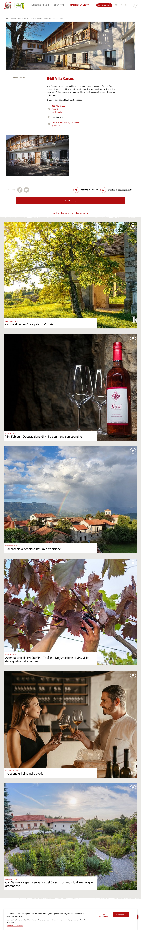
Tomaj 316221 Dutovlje (58, 109)
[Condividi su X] (26, 190)
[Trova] (126, 5)
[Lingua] (135, 5)
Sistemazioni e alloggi (28, 18)
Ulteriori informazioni (15, 925)
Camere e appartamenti (43, 18)
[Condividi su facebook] (20, 190)
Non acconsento (103, 915)
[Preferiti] (116, 5)
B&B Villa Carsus (58, 18)
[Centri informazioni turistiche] (121, 5)
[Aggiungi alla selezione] (85, 190)
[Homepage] (8, 5)
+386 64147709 (57, 117)
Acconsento (120, 914)
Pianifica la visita (15, 18)
